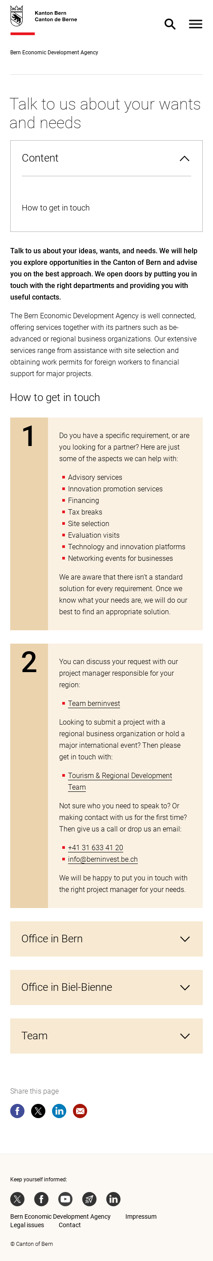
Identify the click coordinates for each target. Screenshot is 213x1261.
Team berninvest (94, 703)
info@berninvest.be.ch (103, 859)
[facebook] (17, 1113)
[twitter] (38, 1113)
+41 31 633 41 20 (95, 847)
